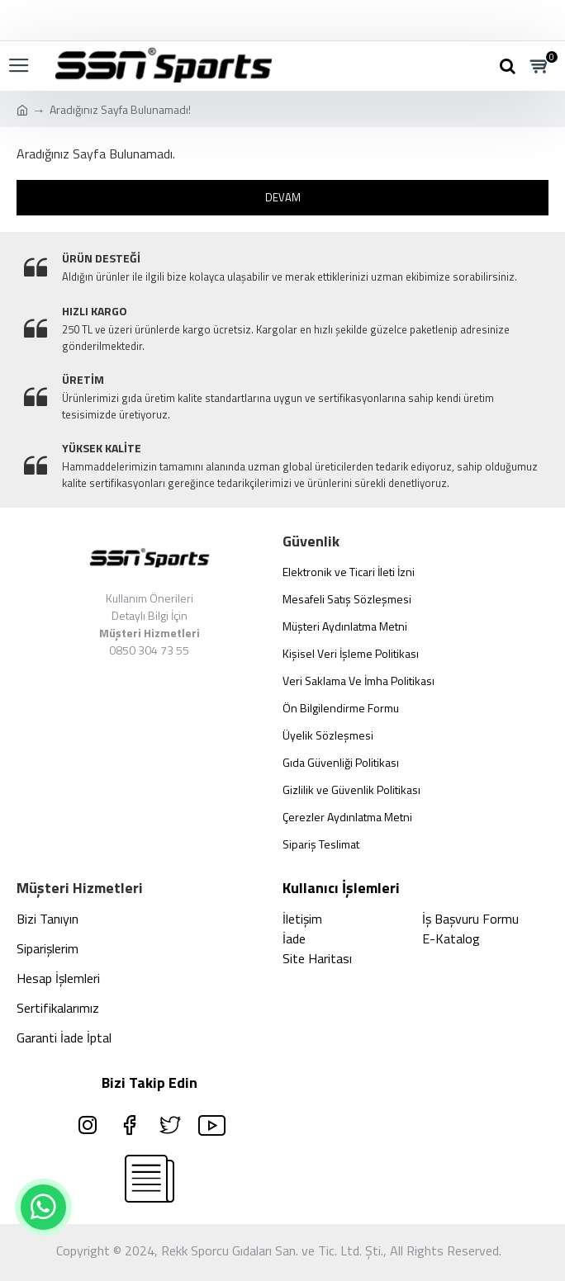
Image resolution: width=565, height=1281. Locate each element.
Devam (283, 197)
